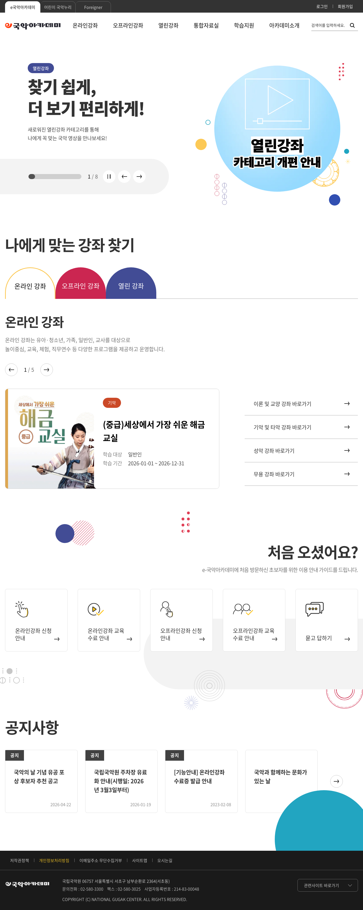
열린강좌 (168, 25)
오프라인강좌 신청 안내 (182, 634)
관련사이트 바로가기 (321, 885)
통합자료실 (206, 25)
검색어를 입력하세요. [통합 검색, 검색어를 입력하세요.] (328, 25)
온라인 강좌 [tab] (30, 286)
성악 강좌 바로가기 (301, 450)
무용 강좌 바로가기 (301, 474)
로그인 (322, 6)
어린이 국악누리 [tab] (58, 7)
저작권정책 (19, 860)
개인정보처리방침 (54, 860)
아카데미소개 (284, 25)
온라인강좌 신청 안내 (36, 634)
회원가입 (345, 6)
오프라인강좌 (128, 25)
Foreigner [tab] (93, 7)
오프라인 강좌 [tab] (81, 286)
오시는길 (164, 860)
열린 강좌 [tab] (131, 286)
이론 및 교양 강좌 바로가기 (301, 404)
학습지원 (244, 25)
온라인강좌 (85, 25)
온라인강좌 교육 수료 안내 (109, 634)
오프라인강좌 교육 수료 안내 (254, 634)
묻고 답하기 (327, 637)
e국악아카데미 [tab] (22, 7)
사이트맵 (139, 860)
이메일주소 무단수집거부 (100, 860)
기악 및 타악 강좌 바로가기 (301, 427)
